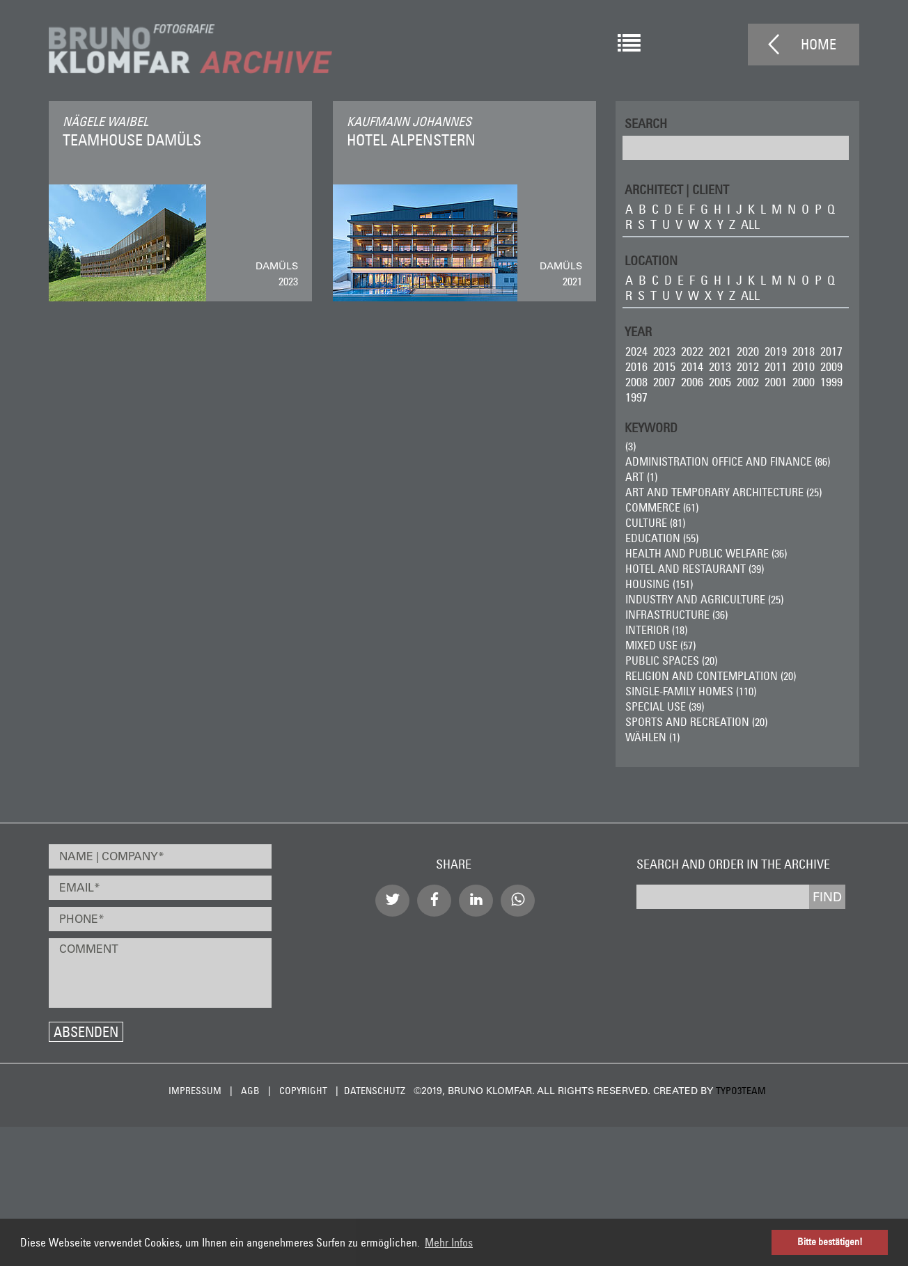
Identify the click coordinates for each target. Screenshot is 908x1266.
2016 (636, 366)
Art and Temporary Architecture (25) (723, 492)
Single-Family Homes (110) (690, 691)
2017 (831, 351)
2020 (748, 351)
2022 (692, 351)
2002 (748, 382)
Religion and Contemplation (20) (710, 676)
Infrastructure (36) (676, 615)
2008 (636, 382)
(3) (630, 446)
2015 (664, 366)
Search (646, 123)
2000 (803, 382)
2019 (776, 351)
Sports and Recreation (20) (696, 722)
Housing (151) (659, 584)
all (750, 224)
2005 (720, 382)
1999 (831, 382)
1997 (636, 397)
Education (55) (661, 538)
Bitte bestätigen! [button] (830, 1241)
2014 (692, 366)
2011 (776, 366)
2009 (831, 366)
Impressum (195, 1090)
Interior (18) (656, 630)
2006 (692, 382)
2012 (748, 366)
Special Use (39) (664, 706)
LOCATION (651, 260)
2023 (664, 351)
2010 (803, 366)
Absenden (86, 1032)
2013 (720, 366)
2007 (664, 382)
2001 (776, 382)
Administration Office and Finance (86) (727, 461)
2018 (803, 351)
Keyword (651, 427)
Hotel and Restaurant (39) (694, 569)
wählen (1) (652, 737)
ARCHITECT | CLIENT (677, 189)
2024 (636, 351)
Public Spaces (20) (671, 660)
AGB (250, 1090)
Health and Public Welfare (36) (706, 553)
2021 (720, 351)
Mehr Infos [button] (449, 1242)
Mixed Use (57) (660, 645)
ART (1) (641, 477)
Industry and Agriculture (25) (704, 599)
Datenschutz (374, 1090)
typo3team (741, 1090)
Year (638, 331)
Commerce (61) (661, 507)
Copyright (303, 1090)
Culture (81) (655, 523)
